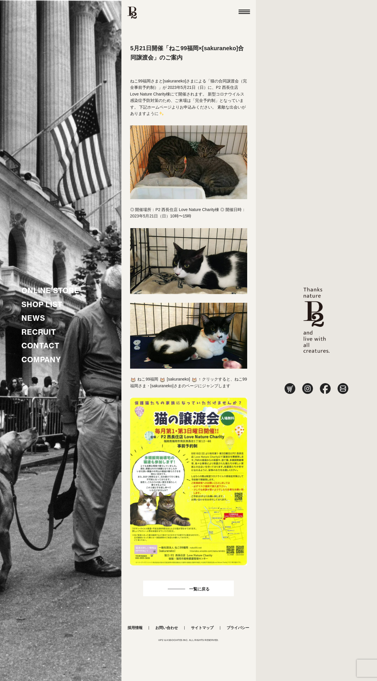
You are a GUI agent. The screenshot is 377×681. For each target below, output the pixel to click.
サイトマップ (202, 628)
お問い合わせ (166, 628)
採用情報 (135, 628)
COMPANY (41, 359)
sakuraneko (178, 379)
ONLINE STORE (50, 290)
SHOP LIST (41, 304)
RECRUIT (38, 332)
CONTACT (40, 345)
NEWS (33, 318)
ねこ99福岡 (147, 379)
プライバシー (238, 628)
